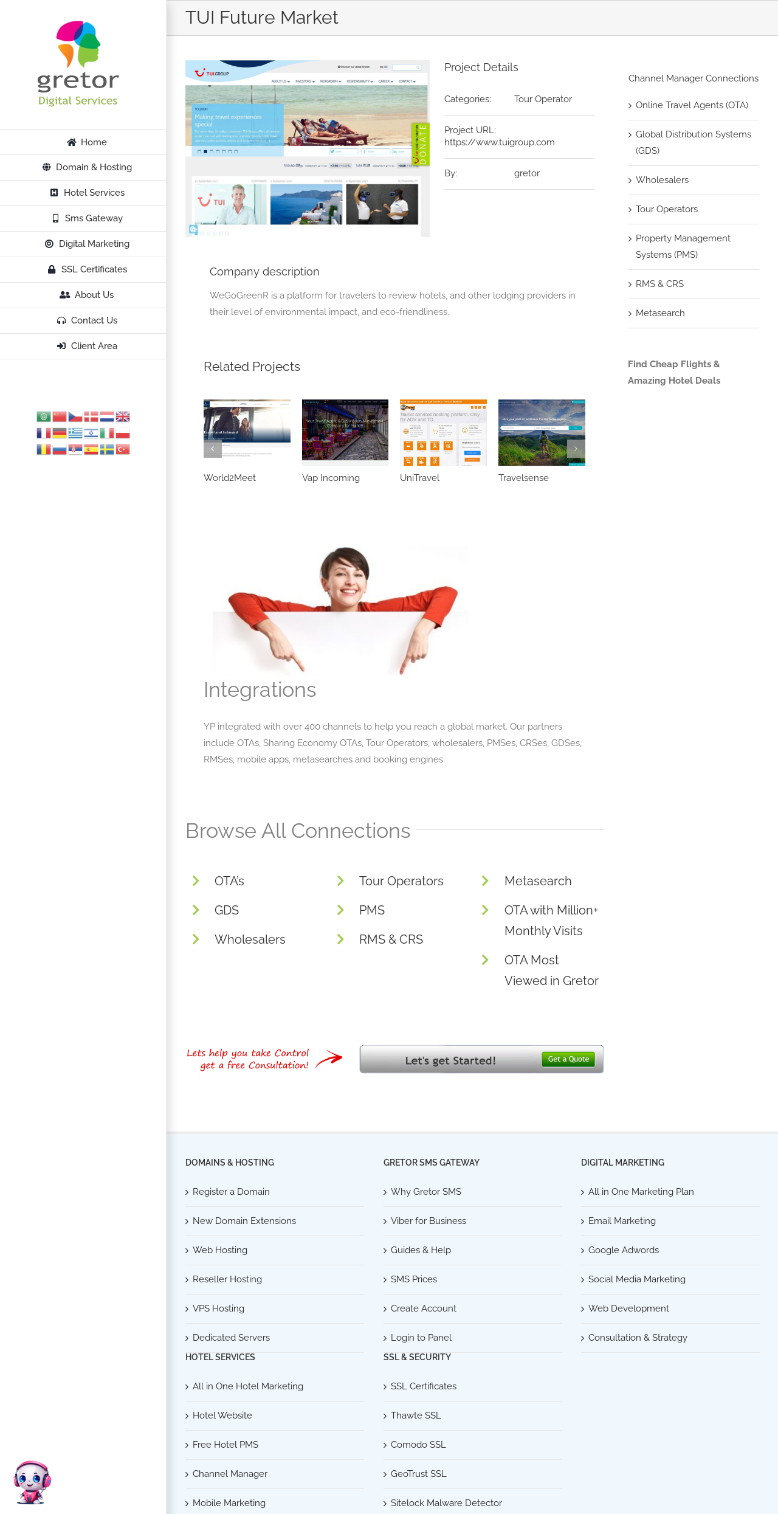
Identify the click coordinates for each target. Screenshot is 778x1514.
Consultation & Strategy (637, 1337)
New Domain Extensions (244, 1220)
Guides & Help (421, 1250)
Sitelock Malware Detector (446, 1503)
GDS (227, 910)
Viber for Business (428, 1220)
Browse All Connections (297, 830)
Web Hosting (220, 1250)
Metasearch (538, 881)
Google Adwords (623, 1250)
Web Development (628, 1308)
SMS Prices (414, 1279)
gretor (527, 173)
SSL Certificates (423, 1386)
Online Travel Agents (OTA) (692, 105)
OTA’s (229, 881)
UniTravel (419, 477)
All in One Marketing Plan (641, 1191)
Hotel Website (222, 1415)
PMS (372, 910)
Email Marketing (622, 1220)
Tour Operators (401, 881)
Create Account (423, 1308)
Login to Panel (421, 1337)
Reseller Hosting (227, 1279)
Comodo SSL (418, 1444)
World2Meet (230, 477)
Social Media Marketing (637, 1279)
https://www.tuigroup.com (499, 142)
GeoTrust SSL (419, 1473)
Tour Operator (543, 99)
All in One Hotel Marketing (248, 1386)
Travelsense (523, 477)
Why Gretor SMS (426, 1191)
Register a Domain (231, 1191)
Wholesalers (250, 939)
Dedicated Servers (231, 1337)
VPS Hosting (218, 1308)
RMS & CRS (391, 939)
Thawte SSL (416, 1415)
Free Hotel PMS (225, 1444)
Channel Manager (230, 1473)
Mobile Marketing (229, 1503)
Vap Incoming (331, 477)
